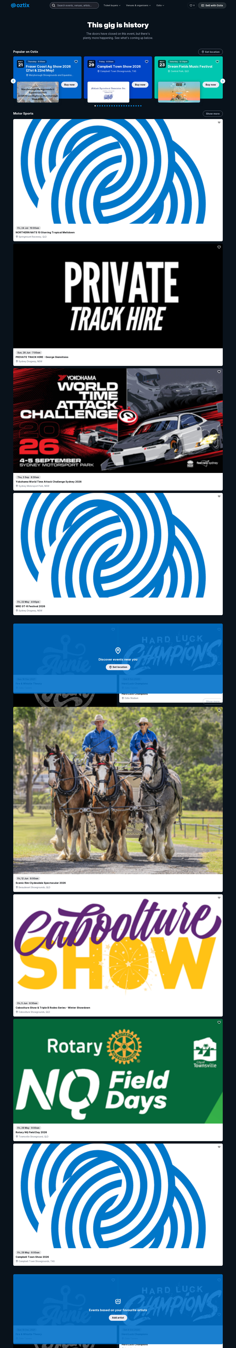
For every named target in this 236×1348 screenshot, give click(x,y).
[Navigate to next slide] (222, 81)
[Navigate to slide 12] (121, 106)
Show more (213, 113)
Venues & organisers (138, 5)
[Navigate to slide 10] (117, 106)
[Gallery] (118, 81)
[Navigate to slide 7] (109, 106)
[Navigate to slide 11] (119, 106)
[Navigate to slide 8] (112, 106)
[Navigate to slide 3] (100, 106)
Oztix (160, 5)
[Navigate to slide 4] (102, 106)
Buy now (69, 84)
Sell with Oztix (212, 5)
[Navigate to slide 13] (124, 106)
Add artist (118, 366)
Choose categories (118, 651)
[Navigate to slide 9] (114, 106)
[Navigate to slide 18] (136, 106)
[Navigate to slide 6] (107, 106)
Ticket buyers (112, 5)
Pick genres (118, 883)
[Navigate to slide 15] (129, 106)
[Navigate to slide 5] (105, 106)
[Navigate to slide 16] (131, 106)
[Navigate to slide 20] (141, 106)
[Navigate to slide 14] (126, 106)
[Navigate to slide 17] (133, 106)
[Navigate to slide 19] (138, 106)
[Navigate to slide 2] (97, 106)
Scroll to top (118, 1322)
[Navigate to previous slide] (13, 81)
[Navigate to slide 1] (95, 106)
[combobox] (74, 5)
